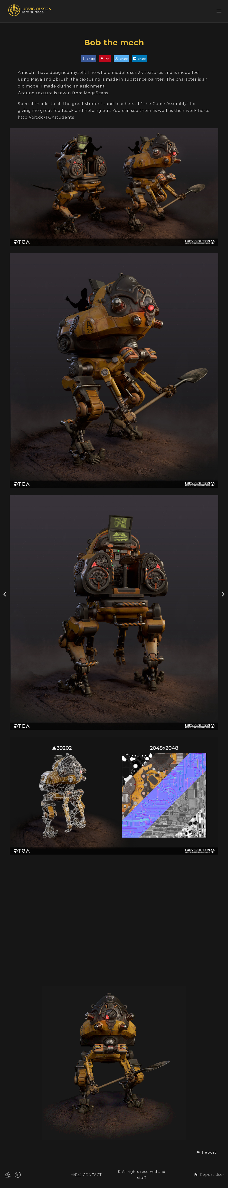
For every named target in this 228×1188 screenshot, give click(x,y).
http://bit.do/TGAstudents (46, 117)
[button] (206, 1153)
